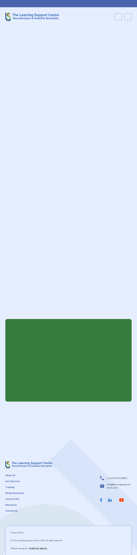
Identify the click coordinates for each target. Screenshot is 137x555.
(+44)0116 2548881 (117, 478)
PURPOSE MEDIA (38, 548)
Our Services (12, 481)
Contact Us (11, 510)
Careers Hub (12, 499)
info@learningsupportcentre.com (118, 486)
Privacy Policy (17, 532)
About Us (10, 475)
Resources (11, 505)
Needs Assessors (14, 493)
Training (9, 487)
